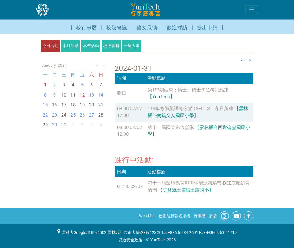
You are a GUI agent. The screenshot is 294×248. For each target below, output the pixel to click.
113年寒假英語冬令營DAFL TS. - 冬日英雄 (190, 108)
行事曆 (200, 216)
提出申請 (207, 27)
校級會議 (116, 27)
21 (101, 105)
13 (91, 95)
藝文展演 (147, 27)
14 (101, 95)
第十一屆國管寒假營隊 (171, 127)
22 (45, 115)
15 (45, 105)
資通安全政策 (130, 240)
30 (54, 125)
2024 (62, 65)
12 (82, 95)
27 (91, 115)
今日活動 (50, 45)
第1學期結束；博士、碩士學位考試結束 (188, 90)
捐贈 (213, 216)
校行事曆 (86, 27)
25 (73, 115)
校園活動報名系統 (174, 216)
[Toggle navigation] (251, 9)
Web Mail (147, 216)
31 (64, 125)
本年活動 (91, 45)
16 (54, 105)
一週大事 (132, 45)
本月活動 (71, 45)
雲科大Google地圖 (75, 232)
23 (54, 115)
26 (82, 115)
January (49, 65)
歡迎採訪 (177, 27)
